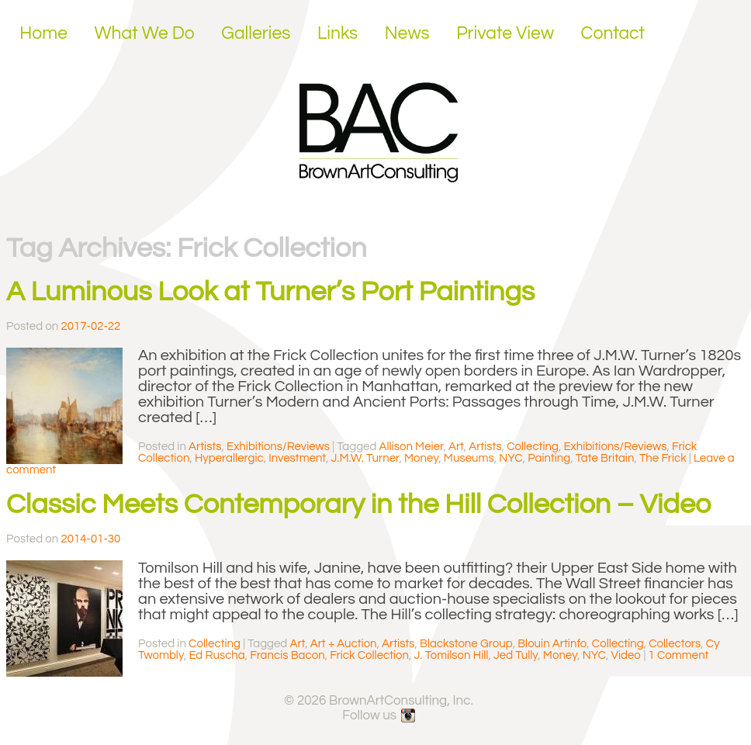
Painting (549, 458)
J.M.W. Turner (365, 458)
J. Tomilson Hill (451, 655)
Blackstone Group (466, 644)
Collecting (533, 446)
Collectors (675, 644)
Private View (505, 33)
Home (43, 33)
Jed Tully (515, 655)
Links (337, 33)
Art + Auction (343, 644)
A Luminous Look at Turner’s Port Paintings (270, 292)
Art (456, 446)
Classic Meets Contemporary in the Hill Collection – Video (358, 504)
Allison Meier (411, 446)
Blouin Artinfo (552, 644)
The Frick (663, 458)
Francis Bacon (287, 655)
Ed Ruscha (216, 655)
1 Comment (679, 655)
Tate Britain (605, 458)
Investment (297, 458)
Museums (469, 458)
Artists (205, 446)
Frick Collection (369, 655)
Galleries (255, 33)
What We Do (145, 33)
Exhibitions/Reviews (278, 446)
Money (421, 458)
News (407, 33)
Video (626, 655)
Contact (613, 33)
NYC (510, 458)
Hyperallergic (229, 458)
